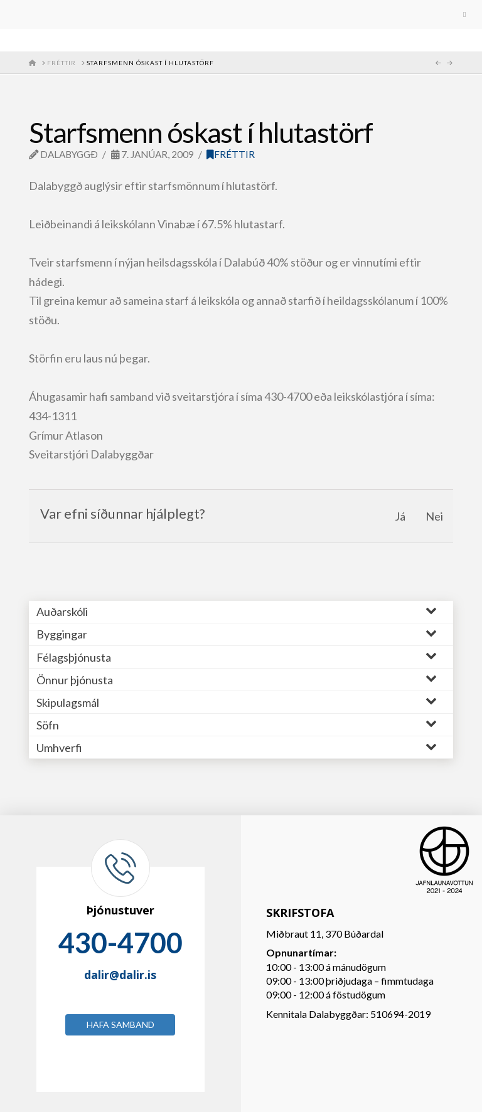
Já (400, 516)
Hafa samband (120, 1024)
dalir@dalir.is (120, 974)
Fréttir (230, 154)
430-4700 (120, 943)
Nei (434, 516)
